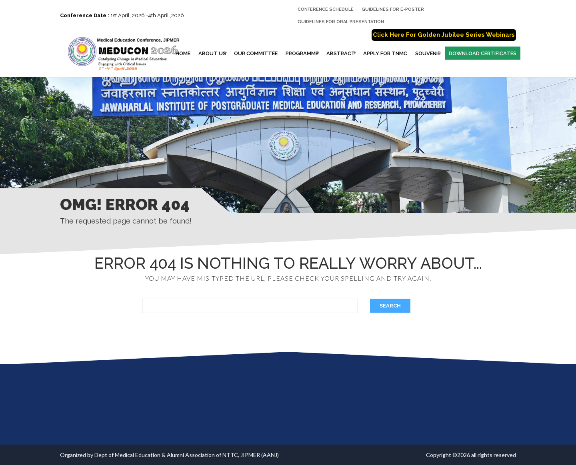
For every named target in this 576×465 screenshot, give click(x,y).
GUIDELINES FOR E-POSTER (393, 9)
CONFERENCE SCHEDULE (326, 9)
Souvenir (428, 53)
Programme (302, 53)
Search (390, 306)
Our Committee (256, 53)
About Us (212, 53)
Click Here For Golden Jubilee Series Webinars (444, 34)
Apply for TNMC (385, 53)
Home (183, 53)
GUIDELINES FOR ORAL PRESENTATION (341, 21)
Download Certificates (482, 53)
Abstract (340, 53)
